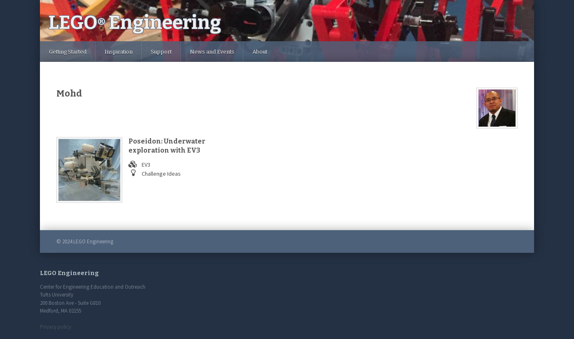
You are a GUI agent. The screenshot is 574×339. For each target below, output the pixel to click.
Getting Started (67, 52)
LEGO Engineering (134, 22)
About (259, 52)
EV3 (146, 164)
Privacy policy (55, 326)
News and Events (212, 52)
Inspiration (119, 52)
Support (161, 52)
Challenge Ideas (161, 173)
